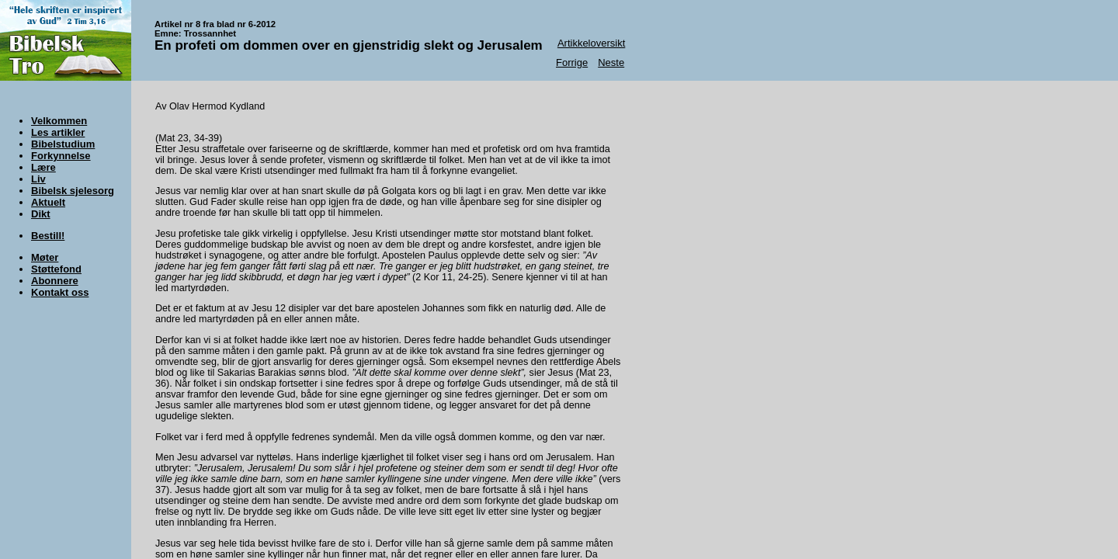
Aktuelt (48, 202)
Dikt (40, 214)
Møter (44, 257)
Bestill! (47, 235)
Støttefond (56, 269)
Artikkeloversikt (591, 43)
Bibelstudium (63, 144)
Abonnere (54, 280)
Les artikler (58, 132)
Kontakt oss (60, 292)
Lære (43, 167)
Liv (38, 179)
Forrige (572, 62)
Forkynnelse (61, 155)
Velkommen (59, 121)
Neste (611, 62)
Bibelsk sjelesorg (72, 190)
